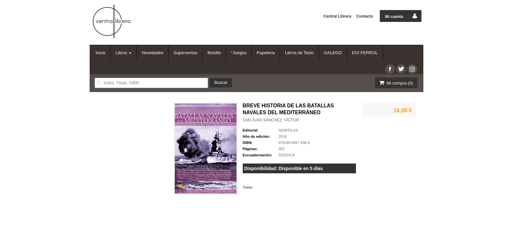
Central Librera (337, 16)
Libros (123, 52)
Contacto (364, 16)
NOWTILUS (288, 130)
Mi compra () (395, 83)
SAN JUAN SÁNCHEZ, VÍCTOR (271, 120)
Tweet (248, 187)
